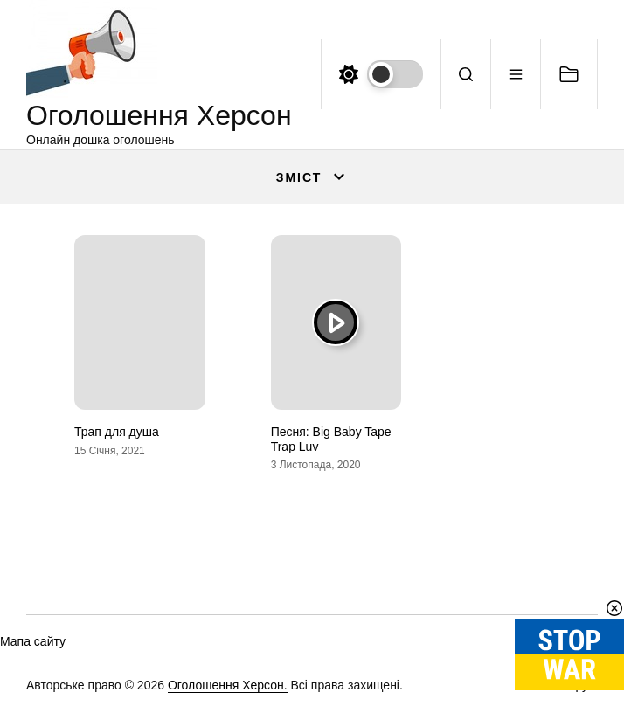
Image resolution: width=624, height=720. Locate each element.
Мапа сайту (33, 641)
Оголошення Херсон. (228, 685)
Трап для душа (116, 432)
